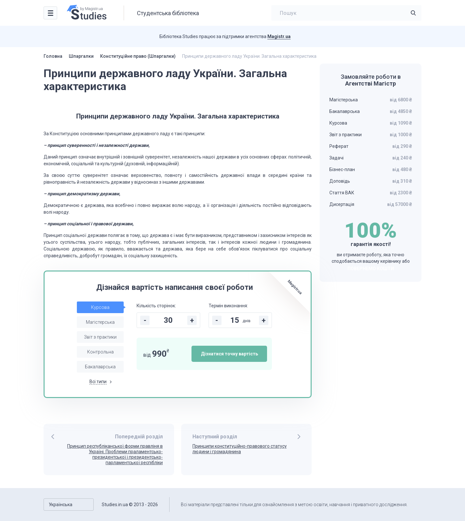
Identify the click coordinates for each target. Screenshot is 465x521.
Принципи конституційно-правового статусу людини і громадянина (239, 449)
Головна (53, 56)
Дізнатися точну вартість (229, 353)
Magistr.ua (279, 36)
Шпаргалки (81, 56)
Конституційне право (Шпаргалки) (138, 56)
